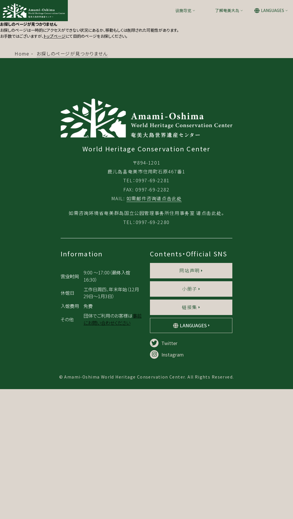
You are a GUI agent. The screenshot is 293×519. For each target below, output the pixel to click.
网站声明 (189, 400)
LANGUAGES (272, 10)
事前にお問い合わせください (113, 449)
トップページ (54, 36)
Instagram (167, 484)
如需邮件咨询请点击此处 (154, 328)
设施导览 (183, 10)
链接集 (189, 436)
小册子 (189, 418)
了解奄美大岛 (227, 10)
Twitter (163, 473)
